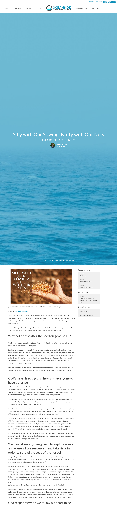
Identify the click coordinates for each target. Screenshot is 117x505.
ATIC (98, 8)
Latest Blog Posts (84, 307)
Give (93, 8)
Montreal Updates (85, 311)
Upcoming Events (84, 270)
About (8, 8)
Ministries (18, 8)
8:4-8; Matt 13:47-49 (22, 311)
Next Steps (29, 8)
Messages (79, 8)
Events (38, 8)
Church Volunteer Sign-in (95, 1)
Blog (87, 8)
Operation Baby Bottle (86, 315)
